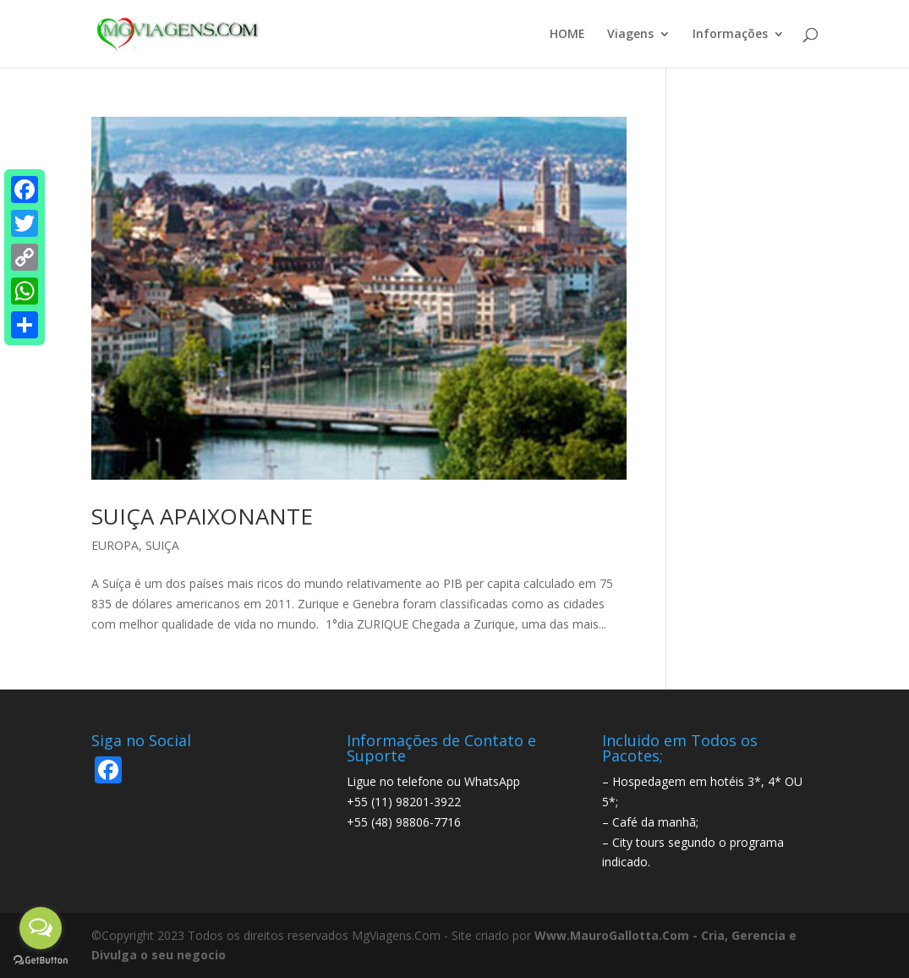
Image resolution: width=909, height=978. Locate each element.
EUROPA (115, 545)
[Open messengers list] (40, 928)
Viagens (630, 34)
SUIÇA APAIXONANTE (202, 516)
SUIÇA (162, 545)
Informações (730, 34)
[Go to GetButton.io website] (41, 960)
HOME (567, 34)
